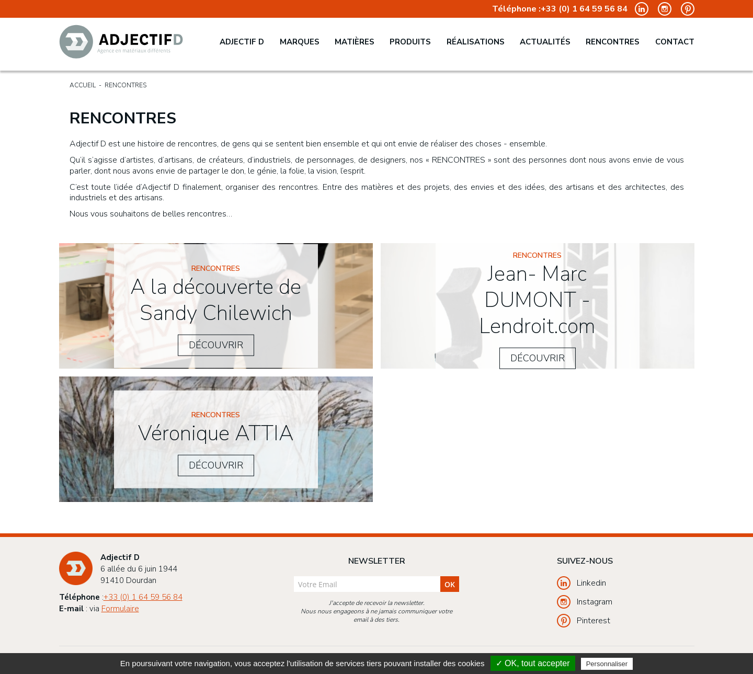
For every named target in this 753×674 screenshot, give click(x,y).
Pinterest (583, 620)
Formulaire (120, 608)
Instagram (584, 602)
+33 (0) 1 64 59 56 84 (584, 9)
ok (449, 584)
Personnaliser (607, 664)
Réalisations (476, 42)
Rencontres (613, 42)
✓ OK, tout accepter (533, 663)
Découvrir (216, 344)
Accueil (83, 85)
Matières (354, 42)
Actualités (545, 42)
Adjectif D (242, 42)
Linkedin (581, 583)
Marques (300, 42)
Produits (410, 42)
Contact (674, 42)
